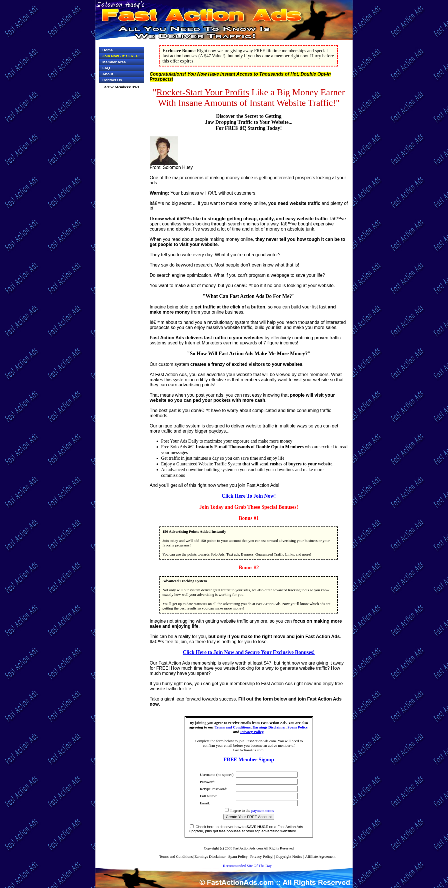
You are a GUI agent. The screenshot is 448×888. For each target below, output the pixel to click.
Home (107, 50)
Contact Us (112, 80)
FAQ (106, 68)
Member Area (114, 62)
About (107, 74)
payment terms (262, 810)
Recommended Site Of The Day (247, 865)
